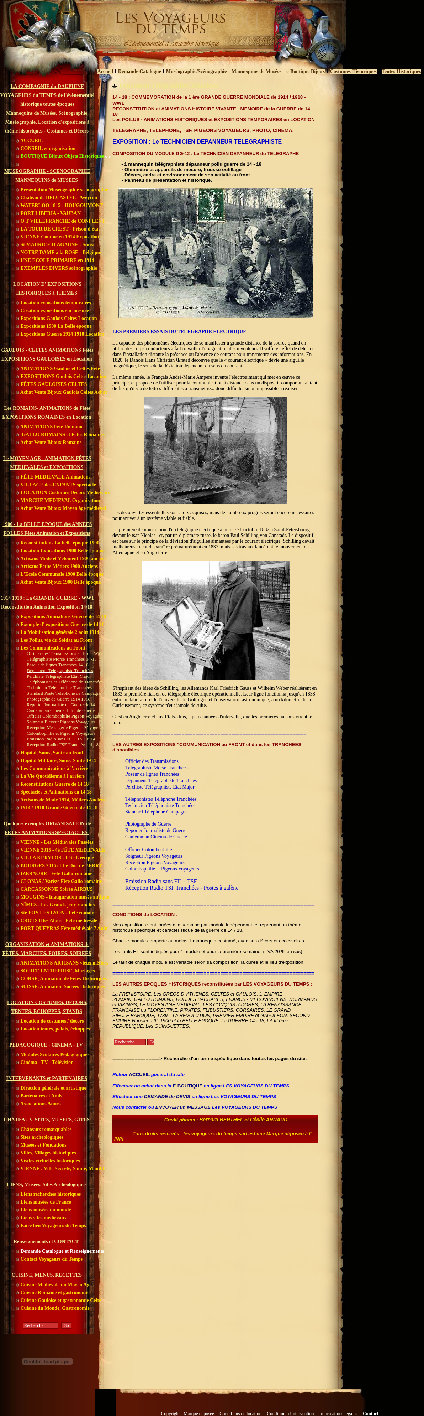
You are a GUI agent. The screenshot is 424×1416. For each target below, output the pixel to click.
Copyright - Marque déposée (187, 1413)
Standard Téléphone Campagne (156, 812)
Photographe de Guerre (148, 824)
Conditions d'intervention (290, 1413)
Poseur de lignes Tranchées (152, 774)
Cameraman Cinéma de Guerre (156, 836)
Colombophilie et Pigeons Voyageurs (162, 869)
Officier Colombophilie (148, 849)
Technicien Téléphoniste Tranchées (160, 805)
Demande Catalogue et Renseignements (60, 1251)
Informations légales (338, 1413)
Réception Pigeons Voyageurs (155, 862)
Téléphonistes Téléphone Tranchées (160, 799)
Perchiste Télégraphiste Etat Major (160, 787)
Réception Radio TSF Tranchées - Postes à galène (181, 888)
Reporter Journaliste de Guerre (155, 830)
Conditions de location (240, 1413)
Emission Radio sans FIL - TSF (161, 881)
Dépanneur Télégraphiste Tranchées (161, 780)
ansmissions (166, 761)
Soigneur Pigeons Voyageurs (153, 856)
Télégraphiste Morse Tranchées (156, 767)
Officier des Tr (139, 761)
